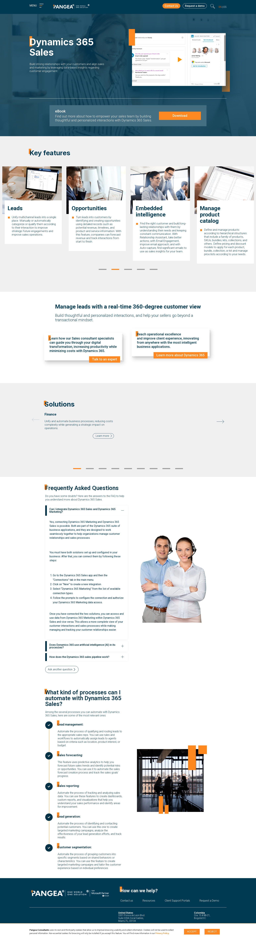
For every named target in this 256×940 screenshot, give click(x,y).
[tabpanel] (32, 218)
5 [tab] (153, 270)
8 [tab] (166, 469)
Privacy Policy (162, 933)
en (220, 7)
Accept (192, 931)
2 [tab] (115, 270)
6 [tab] (141, 469)
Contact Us (169, 6)
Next (220, 421)
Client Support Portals (177, 900)
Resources (149, 900)
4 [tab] (141, 270)
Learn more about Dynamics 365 (180, 355)
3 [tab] (128, 270)
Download (179, 116)
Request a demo (194, 6)
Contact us (126, 900)
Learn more (102, 435)
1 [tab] (102, 270)
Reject (212, 931)
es (225, 7)
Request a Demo (209, 900)
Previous (35, 419)
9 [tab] (179, 469)
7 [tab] (153, 469)
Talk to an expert (104, 360)
